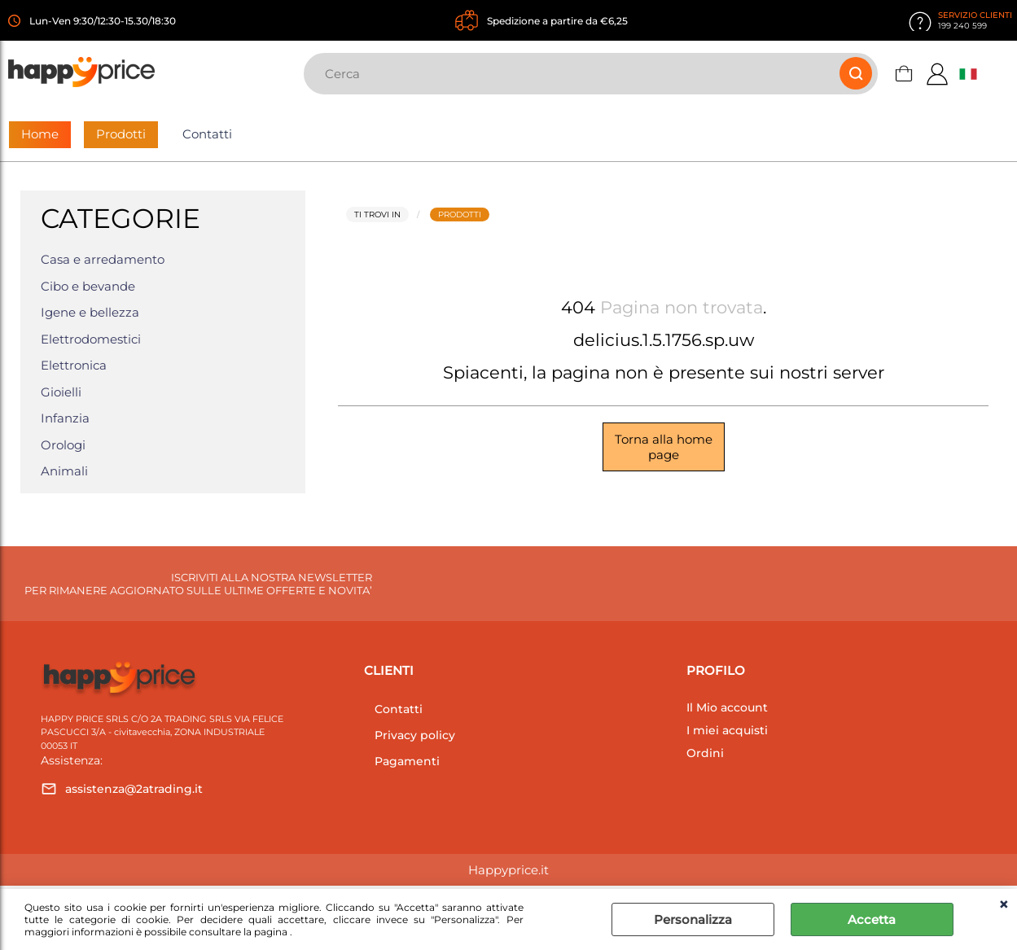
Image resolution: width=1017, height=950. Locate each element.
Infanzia (65, 418)
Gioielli (61, 392)
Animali (64, 471)
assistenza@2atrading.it (134, 788)
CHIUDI (1003, 905)
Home (40, 134)
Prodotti (121, 134)
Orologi (63, 445)
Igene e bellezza (90, 312)
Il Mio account (727, 707)
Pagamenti (407, 761)
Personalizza (693, 919)
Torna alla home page (663, 446)
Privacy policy (415, 735)
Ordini (705, 753)
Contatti (207, 134)
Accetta (872, 919)
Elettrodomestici (91, 339)
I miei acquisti (727, 730)
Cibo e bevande (88, 286)
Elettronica (74, 365)
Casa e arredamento (102, 259)
